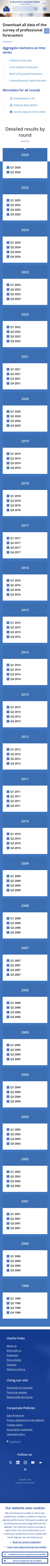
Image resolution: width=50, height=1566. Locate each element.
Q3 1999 (15, 1308)
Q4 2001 (15, 1228)
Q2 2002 (15, 1176)
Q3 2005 (15, 1054)
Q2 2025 (15, 205)
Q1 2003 (15, 1129)
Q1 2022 (15, 327)
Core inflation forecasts (23, 67)
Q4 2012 (15, 763)
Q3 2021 (15, 378)
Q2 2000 (15, 1261)
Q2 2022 (15, 331)
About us (12, 1345)
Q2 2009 (15, 881)
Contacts (11, 1364)
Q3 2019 (15, 463)
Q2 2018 (15, 500)
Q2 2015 (15, 627)
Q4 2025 (15, 214)
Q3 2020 (15, 421)
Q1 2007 (15, 960)
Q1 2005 (15, 1045)
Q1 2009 (15, 876)
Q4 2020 (15, 425)
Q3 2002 (15, 1181)
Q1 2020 (15, 411)
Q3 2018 (15, 505)
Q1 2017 (15, 538)
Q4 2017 (15, 552)
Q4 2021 (15, 383)
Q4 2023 (15, 299)
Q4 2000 (15, 1270)
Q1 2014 (15, 665)
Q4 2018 (15, 510)
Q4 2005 (15, 1059)
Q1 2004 (15, 1087)
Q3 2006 (15, 1012)
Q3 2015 (15, 632)
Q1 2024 (15, 242)
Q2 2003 (15, 1134)
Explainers (12, 1355)
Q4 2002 (15, 1186)
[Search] (23, 8)
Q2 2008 (15, 923)
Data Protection (15, 1415)
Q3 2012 (15, 759)
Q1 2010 (15, 834)
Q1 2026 (15, 167)
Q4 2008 (15, 932)
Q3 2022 (15, 336)
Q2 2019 (15, 458)
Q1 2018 (15, 496)
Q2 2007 (15, 965)
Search (35, 8)
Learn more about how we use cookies (26, 1547)
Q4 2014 (15, 679)
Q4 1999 (15, 1312)
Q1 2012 (15, 749)
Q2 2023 (15, 289)
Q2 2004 (15, 1092)
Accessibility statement (19, 1429)
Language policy (16, 1434)
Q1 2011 (15, 791)
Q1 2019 (15, 453)
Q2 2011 (15, 796)
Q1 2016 (15, 580)
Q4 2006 (15, 1017)
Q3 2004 (15, 1096)
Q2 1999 (15, 1303)
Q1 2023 (15, 285)
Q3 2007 (15, 970)
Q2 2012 (15, 754)
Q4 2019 (15, 468)
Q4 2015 (15, 637)
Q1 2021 (15, 369)
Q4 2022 (15, 341)
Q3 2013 (15, 716)
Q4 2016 (15, 594)
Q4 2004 (15, 1101)
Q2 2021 (15, 374)
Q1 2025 (15, 200)
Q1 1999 (15, 1298)
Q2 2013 (15, 712)
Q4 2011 (15, 805)
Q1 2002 (15, 1172)
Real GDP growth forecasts (25, 74)
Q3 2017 (15, 547)
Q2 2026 (15, 172)
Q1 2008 (15, 918)
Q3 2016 (15, 590)
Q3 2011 (15, 801)
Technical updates (17, 1392)
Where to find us (16, 1369)
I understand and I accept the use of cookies (27, 1554)
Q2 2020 (15, 416)
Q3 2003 (15, 1139)
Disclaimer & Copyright (20, 1387)
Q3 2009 (15, 885)
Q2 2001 (15, 1218)
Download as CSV (24, 98)
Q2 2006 (15, 1007)
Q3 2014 (15, 674)
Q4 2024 (15, 256)
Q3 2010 (15, 843)
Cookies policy (15, 1424)
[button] (45, 3)
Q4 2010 (15, 848)
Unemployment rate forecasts (27, 80)
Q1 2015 (15, 622)
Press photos (14, 1360)
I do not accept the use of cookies (27, 1561)
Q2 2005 (15, 1050)
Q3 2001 (15, 1223)
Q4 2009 (15, 890)
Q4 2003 (15, 1143)
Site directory (15, 1441)
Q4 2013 (15, 721)
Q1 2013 (15, 707)
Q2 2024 (15, 247)
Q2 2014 (15, 669)
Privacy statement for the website (25, 1420)
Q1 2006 (15, 1003)
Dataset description (25, 105)
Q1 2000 (15, 1256)
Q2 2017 (15, 543)
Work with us (14, 1350)
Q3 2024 (15, 252)
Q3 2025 (15, 209)
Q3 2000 (15, 1265)
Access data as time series (29, 112)
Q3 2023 (15, 294)
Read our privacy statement (27, 1542)
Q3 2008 (15, 927)
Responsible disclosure (20, 1397)
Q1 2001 (15, 1214)
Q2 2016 (15, 585)
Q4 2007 (15, 974)
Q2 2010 (15, 838)
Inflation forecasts (20, 60)
